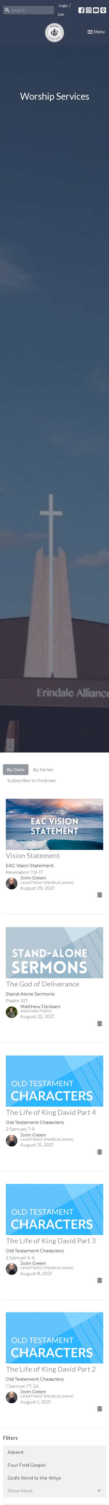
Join (60, 14)
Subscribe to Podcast (31, 780)
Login (63, 5)
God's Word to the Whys (34, 1478)
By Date (16, 769)
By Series (43, 769)
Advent (16, 1452)
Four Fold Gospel (27, 1465)
